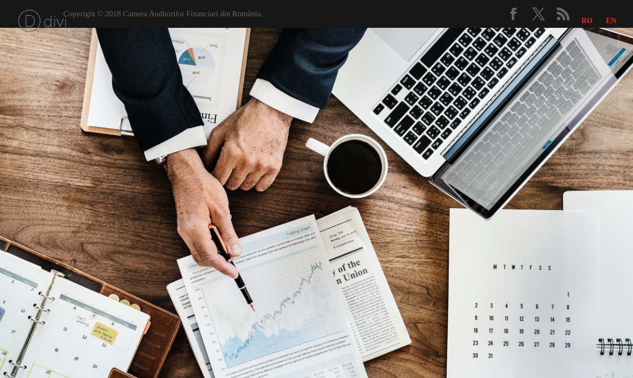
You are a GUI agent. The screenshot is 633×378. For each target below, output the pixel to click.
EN (611, 21)
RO (587, 21)
